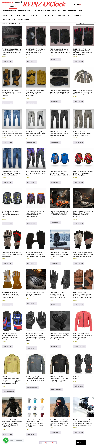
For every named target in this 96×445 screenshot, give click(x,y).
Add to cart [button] (7, 61)
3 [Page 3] (45, 443)
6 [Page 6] (52, 443)
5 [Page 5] (50, 443)
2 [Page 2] (43, 443)
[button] (19, 2)
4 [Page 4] (47, 443)
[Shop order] (85, 23)
